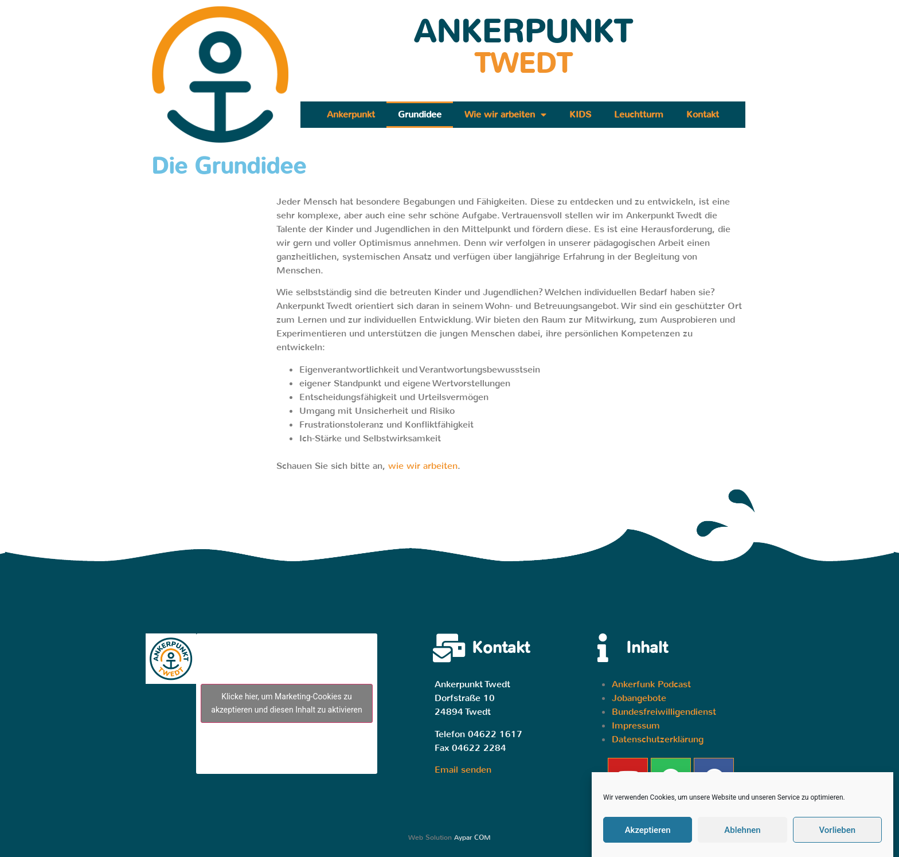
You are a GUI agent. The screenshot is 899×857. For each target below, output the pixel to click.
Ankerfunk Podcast (651, 684)
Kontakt (702, 114)
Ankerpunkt (351, 114)
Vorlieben (837, 830)
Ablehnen (742, 830)
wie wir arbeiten (423, 466)
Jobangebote (639, 698)
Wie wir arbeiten (505, 114)
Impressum (636, 725)
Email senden (463, 770)
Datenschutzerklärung (657, 739)
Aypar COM (472, 837)
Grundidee (419, 114)
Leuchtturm (638, 114)
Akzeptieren (648, 830)
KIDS (580, 114)
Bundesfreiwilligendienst (664, 712)
